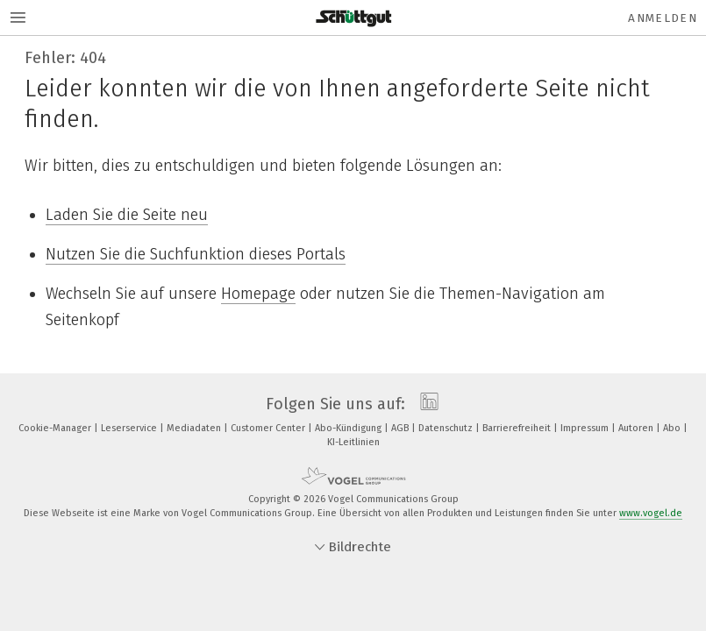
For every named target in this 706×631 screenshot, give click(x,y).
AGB (401, 428)
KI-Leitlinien (353, 442)
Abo (673, 428)
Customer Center (269, 428)
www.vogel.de (650, 513)
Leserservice (130, 428)
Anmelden (662, 18)
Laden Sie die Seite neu (127, 214)
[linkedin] (425, 404)
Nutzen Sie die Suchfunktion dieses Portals (196, 254)
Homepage (258, 293)
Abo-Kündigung (349, 428)
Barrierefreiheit (517, 428)
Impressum (585, 428)
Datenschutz (446, 428)
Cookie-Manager (56, 428)
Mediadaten (195, 428)
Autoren (637, 428)
